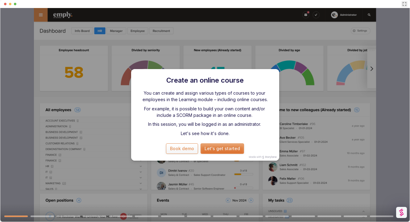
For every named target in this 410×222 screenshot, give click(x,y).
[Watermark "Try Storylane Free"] (401, 212)
